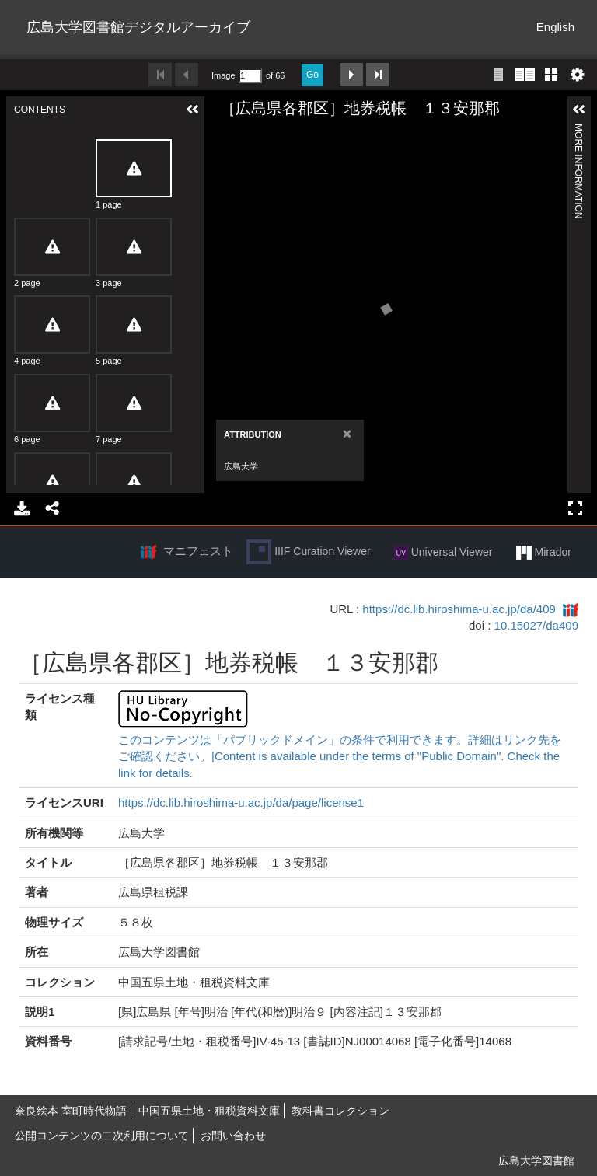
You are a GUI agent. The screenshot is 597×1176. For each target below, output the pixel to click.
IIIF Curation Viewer (308, 551)
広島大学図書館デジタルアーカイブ (138, 27)
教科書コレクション (340, 1110)
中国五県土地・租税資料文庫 (209, 1110)
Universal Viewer (443, 553)
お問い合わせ (233, 1135)
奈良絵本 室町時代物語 (71, 1110)
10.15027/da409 (536, 625)
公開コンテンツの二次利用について (102, 1135)
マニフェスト (198, 550)
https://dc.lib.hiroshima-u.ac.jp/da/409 (458, 609)
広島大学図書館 (536, 1160)
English (555, 26)
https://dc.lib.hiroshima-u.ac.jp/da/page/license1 (241, 802)
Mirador (543, 553)
